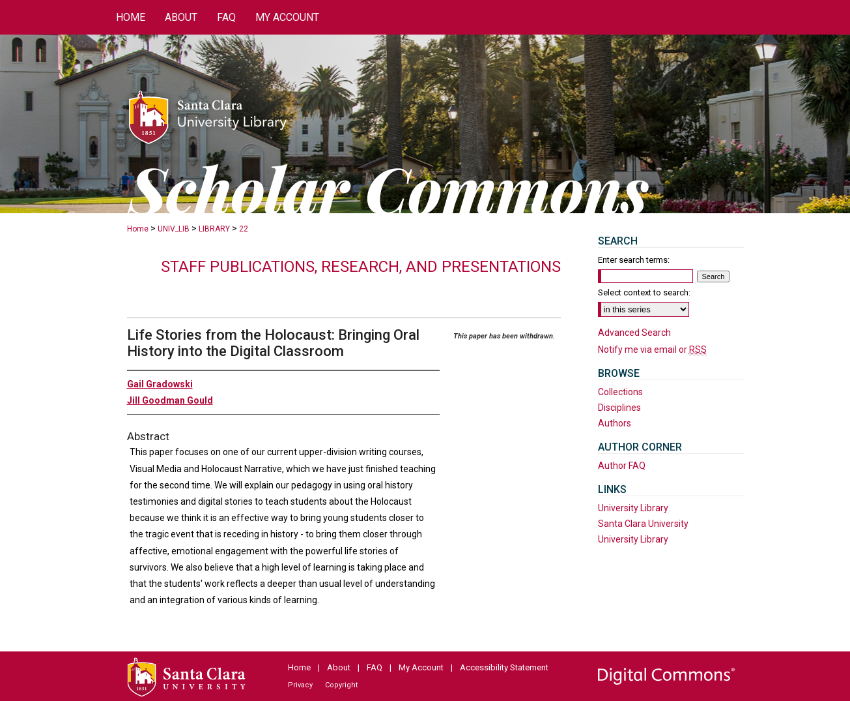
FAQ (374, 667)
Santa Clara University (643, 523)
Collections (620, 392)
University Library (633, 508)
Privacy (300, 685)
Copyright (341, 685)
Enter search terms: (634, 260)
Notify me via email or (652, 349)
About (338, 667)
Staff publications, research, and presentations (361, 267)
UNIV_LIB (174, 228)
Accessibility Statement (504, 667)
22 (243, 228)
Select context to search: (644, 292)
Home (138, 228)
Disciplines (619, 407)
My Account (421, 667)
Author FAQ (621, 465)
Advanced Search (634, 332)
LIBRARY (214, 228)
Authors (614, 423)
